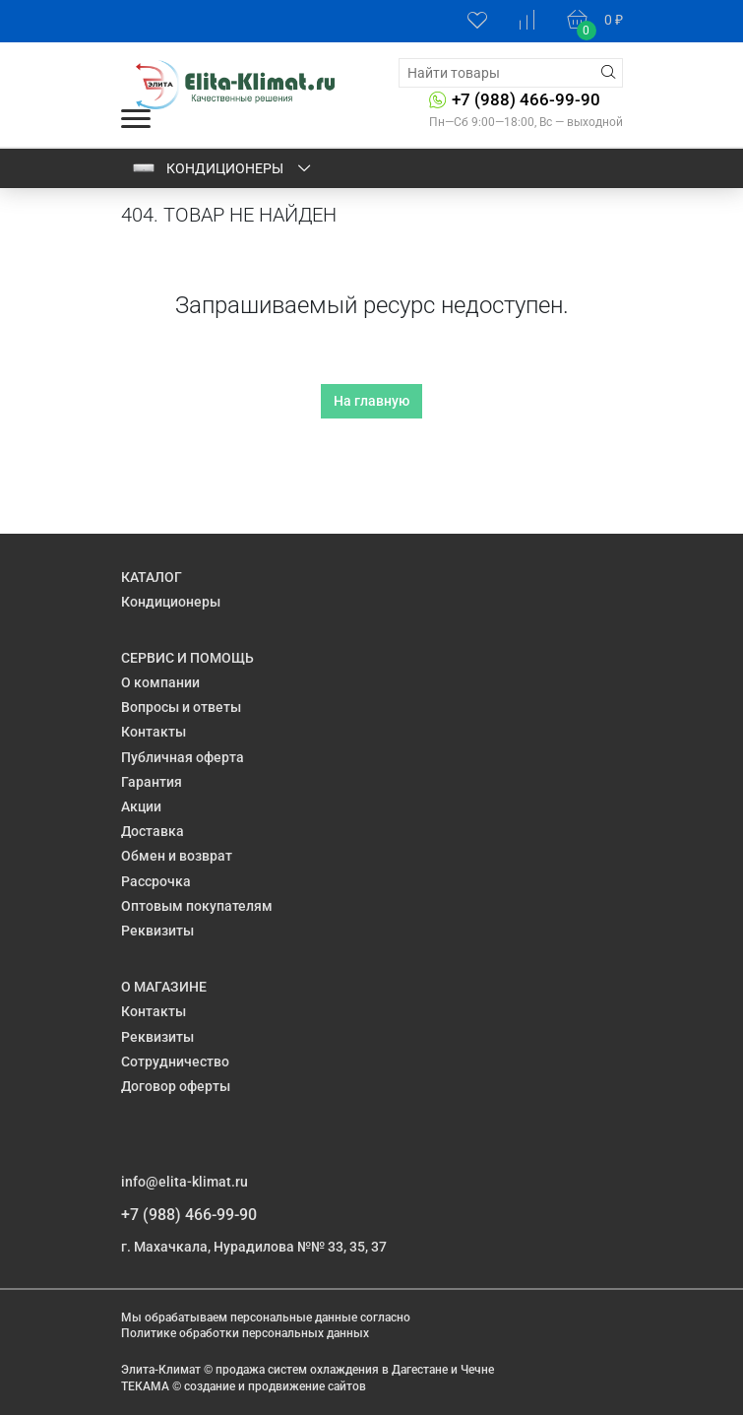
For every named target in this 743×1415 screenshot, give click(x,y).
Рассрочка (156, 881)
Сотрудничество (175, 1061)
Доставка (152, 831)
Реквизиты (157, 930)
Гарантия (151, 782)
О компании (160, 682)
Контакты (153, 732)
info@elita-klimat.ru (184, 1182)
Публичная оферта (182, 757)
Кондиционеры (222, 168)
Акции (141, 806)
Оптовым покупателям (197, 906)
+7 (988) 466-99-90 (526, 99)
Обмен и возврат (176, 856)
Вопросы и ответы (181, 707)
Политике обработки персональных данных (245, 1333)
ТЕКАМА (145, 1386)
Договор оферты (175, 1086)
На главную (371, 401)
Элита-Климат (161, 1370)
